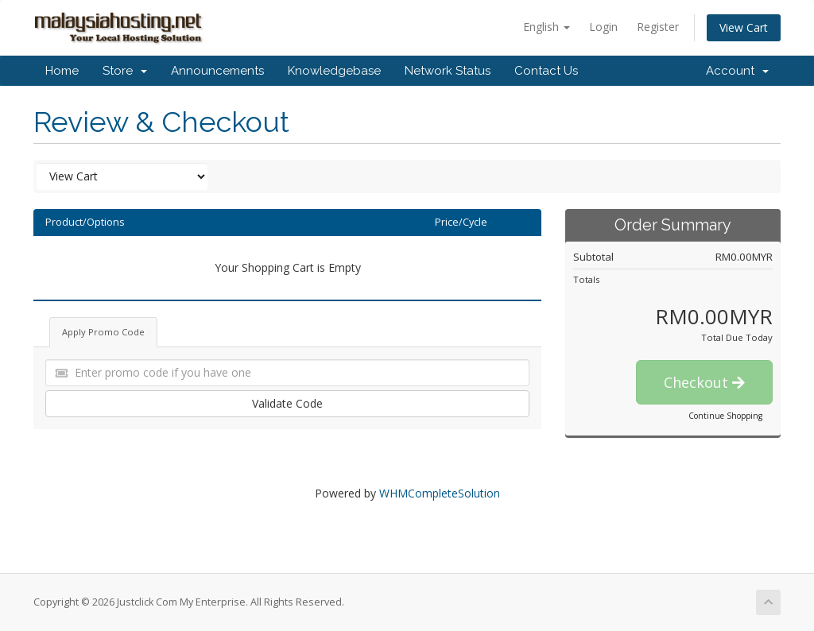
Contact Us (546, 71)
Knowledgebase (334, 71)
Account (737, 71)
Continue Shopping (725, 415)
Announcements (217, 71)
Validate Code (287, 403)
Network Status (447, 71)
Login (603, 26)
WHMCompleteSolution (439, 493)
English (546, 26)
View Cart (743, 27)
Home (62, 71)
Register (658, 26)
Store (125, 71)
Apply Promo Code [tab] (103, 332)
